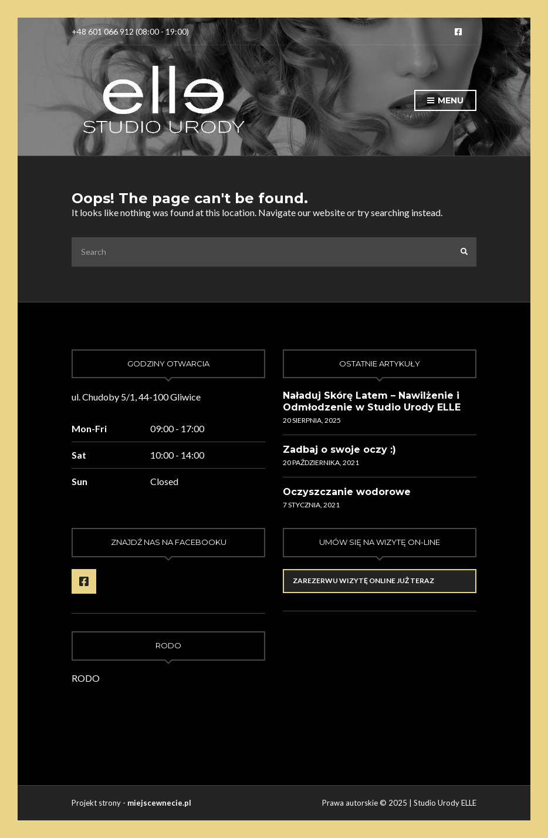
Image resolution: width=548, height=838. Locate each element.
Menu (445, 101)
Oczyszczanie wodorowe (347, 491)
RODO (86, 678)
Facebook (458, 32)
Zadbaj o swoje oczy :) (339, 449)
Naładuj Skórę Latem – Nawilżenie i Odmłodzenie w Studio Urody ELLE (372, 401)
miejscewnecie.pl (159, 802)
